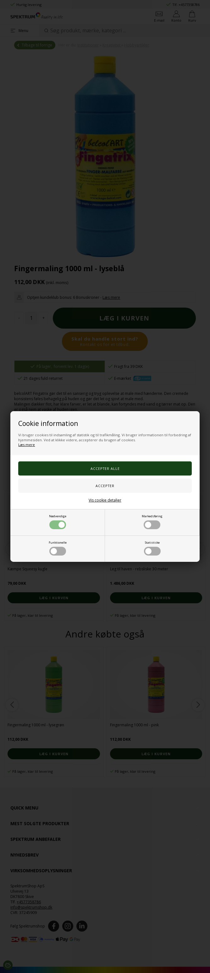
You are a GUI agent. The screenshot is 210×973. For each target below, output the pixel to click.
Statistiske (152, 548)
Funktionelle (58, 548)
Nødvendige (57, 521)
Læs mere (26, 444)
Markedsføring (152, 521)
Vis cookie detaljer (105, 500)
